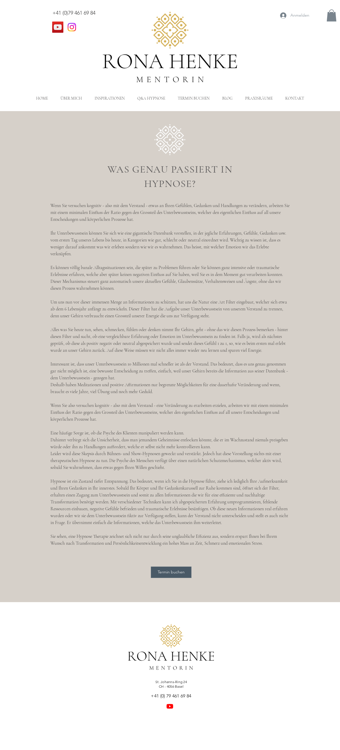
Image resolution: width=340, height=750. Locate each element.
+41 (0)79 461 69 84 (73, 13)
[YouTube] (57, 27)
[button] (332, 15)
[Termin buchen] (171, 572)
